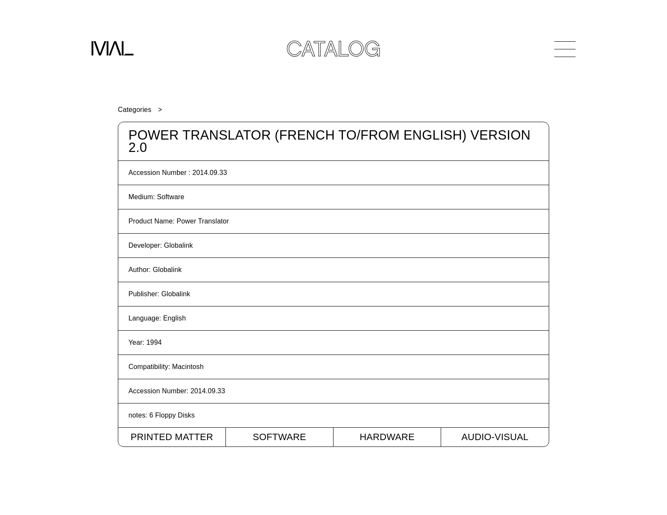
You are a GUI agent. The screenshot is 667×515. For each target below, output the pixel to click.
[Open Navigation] (565, 49)
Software (279, 437)
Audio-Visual (495, 437)
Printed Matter (172, 437)
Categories (134, 109)
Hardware (386, 437)
